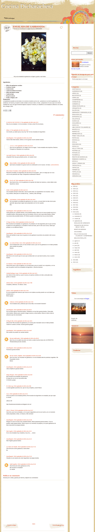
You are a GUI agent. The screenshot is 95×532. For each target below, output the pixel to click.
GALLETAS (75, 119)
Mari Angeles (9, 431)
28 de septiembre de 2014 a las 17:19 (24, 302)
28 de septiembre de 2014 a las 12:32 (23, 254)
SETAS (74, 161)
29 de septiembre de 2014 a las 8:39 (23, 374)
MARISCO (75, 131)
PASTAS (74, 138)
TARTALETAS (75, 165)
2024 (74, 188)
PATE (73, 142)
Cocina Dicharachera (27, 6)
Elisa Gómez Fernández (12, 171)
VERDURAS (75, 176)
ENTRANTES (75, 116)
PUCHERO (75, 155)
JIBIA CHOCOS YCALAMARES (80, 127)
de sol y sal (12, 180)
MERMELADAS (76, 133)
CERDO (74, 97)
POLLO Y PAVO (76, 148)
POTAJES (74, 152)
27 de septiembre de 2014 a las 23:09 (23, 138)
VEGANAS (75, 174)
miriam (8, 290)
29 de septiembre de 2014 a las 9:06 (22, 386)
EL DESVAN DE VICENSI (13, 122)
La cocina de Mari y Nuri (16, 243)
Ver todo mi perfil (75, 69)
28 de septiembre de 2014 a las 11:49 (23, 233)
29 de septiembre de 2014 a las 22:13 (23, 439)
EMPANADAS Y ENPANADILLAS (80, 112)
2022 (74, 193)
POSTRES (75, 150)
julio (75, 243)
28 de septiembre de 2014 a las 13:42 (22, 263)
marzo (76, 252)
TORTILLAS (75, 172)
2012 (74, 262)
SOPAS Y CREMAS (77, 163)
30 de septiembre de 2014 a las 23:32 (27, 464)
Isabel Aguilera (13, 464)
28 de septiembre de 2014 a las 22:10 (23, 367)
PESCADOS (75, 144)
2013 (74, 260)
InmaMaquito (9, 138)
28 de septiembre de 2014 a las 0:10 (25, 155)
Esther (8, 190)
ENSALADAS (39, 28)
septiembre (77, 221)
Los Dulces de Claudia (11, 446)
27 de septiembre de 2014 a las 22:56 (19, 130)
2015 (74, 209)
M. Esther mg (9, 386)
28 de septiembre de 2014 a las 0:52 (27, 171)
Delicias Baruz (9, 282)
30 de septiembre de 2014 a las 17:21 (27, 446)
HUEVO (74, 125)
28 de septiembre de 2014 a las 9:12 (19, 190)
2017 (74, 205)
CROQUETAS (75, 108)
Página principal (9, 18)
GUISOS (74, 121)
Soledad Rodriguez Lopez (12, 273)
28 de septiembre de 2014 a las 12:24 (32, 243)
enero (76, 257)
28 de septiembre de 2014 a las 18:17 (23, 309)
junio (75, 245)
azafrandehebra (55, 165)
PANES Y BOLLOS (77, 135)
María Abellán (13, 163)
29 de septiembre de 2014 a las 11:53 (19, 394)
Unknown (12, 302)
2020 (74, 198)
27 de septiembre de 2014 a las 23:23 (24, 145)
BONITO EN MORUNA (80, 229)
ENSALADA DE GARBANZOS (82, 223)
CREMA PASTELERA (77, 106)
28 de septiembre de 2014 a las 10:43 (26, 199)
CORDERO (75, 104)
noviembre (77, 216)
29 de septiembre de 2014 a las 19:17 (24, 410)
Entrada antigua (11, 525)
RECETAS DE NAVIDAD (78, 157)
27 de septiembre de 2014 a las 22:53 (29, 122)
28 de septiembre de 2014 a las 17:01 (19, 290)
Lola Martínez (13, 199)
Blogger (87, 298)
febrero (76, 254)
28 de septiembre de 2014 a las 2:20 (24, 180)
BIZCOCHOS (75, 95)
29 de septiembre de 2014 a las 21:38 (23, 420)
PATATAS (74, 140)
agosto (76, 241)
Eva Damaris (9, 263)
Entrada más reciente (58, 525)
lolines (8, 130)
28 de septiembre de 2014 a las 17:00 (23, 282)
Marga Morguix (10, 374)
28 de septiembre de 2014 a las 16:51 (28, 273)
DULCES (74, 110)
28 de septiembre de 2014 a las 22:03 (32, 355)
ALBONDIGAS (76, 91)
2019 (74, 200)
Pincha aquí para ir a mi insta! (80, 79)
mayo (76, 248)
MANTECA (75, 129)
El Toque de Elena (10, 222)
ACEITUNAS (75, 89)
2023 (74, 191)
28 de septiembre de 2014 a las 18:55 (23, 321)
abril (75, 250)
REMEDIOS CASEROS (78, 159)
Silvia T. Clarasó (10, 410)
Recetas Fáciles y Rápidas (16, 355)
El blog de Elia (10, 321)
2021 (74, 195)
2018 (74, 202)
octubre (76, 218)
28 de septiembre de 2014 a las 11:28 (23, 210)
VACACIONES (78, 231)
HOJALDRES (75, 123)
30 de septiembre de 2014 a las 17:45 (23, 456)
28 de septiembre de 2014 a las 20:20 (30, 338)
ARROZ (74, 93)
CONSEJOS (75, 102)
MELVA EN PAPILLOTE (80, 238)
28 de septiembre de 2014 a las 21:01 (23, 348)
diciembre (77, 214)
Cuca (7, 394)
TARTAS (74, 167)
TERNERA (75, 169)
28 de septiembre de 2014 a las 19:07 (23, 330)
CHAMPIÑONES (76, 99)
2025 (74, 186)
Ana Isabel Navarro (11, 155)
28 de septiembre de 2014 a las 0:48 (26, 163)
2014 (74, 212)
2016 (74, 207)
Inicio (33, 524)
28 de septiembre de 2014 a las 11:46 (25, 222)
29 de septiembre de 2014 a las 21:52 (22, 431)
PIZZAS (74, 146)
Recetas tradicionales (15, 338)
